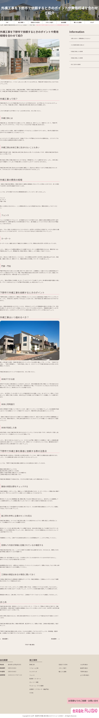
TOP (7, 22)
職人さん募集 (78, 22)
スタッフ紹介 (49, 22)
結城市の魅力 (84, 668)
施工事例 (20, 22)
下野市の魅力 (84, 672)
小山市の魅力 (84, 664)
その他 (31, 693)
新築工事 (31, 664)
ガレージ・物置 (33, 682)
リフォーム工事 (33, 668)
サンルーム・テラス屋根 (36, 686)
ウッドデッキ (33, 672)
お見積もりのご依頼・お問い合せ (83, 700)
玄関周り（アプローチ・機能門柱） (39, 689)
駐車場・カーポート (35, 679)
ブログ (92, 22)
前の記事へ (5, 639)
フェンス (31, 675)
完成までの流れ (35, 22)
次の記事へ (54, 639)
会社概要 (63, 22)
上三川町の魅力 (84, 675)
